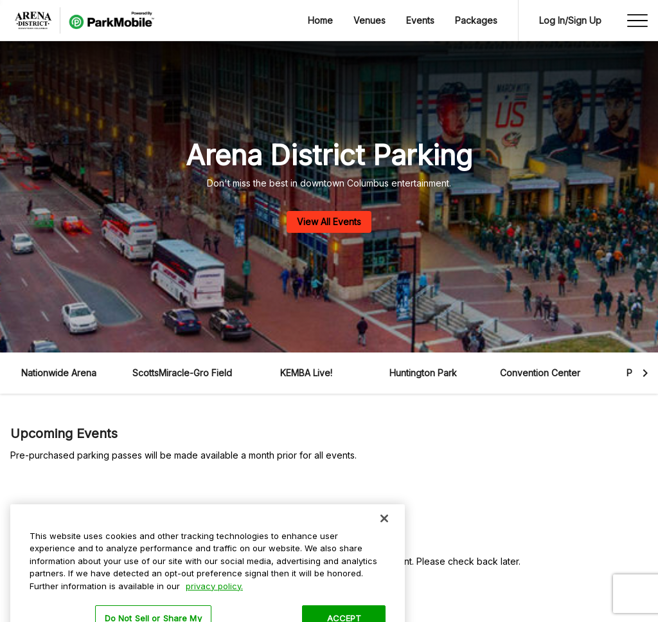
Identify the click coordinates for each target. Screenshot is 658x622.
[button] (58, 373)
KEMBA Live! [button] (306, 372)
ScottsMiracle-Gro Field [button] (182, 372)
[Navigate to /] (82, 20)
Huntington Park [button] (423, 372)
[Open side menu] (637, 20)
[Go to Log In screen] (570, 20)
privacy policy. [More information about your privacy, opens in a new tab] (214, 597)
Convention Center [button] (540, 372)
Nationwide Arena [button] (58, 372)
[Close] (384, 530)
